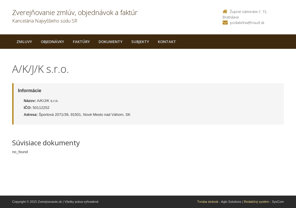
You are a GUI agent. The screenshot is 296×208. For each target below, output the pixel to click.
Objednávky (52, 41)
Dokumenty (111, 41)
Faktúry (81, 41)
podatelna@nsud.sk (247, 22)
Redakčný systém (256, 201)
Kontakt (167, 41)
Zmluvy (24, 41)
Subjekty (140, 41)
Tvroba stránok (207, 201)
